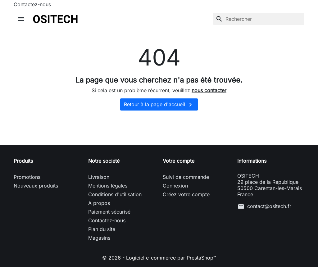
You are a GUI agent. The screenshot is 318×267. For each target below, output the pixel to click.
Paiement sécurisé (109, 212)
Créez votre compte (186, 194)
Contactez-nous (32, 4)
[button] (22, 19)
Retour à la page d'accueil (159, 104)
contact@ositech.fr (269, 206)
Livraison (98, 177)
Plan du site (101, 229)
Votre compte (178, 161)
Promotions (27, 177)
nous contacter (209, 90)
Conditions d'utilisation (115, 194)
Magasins (99, 238)
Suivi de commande (186, 177)
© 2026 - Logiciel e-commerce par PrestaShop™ (159, 258)
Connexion (175, 186)
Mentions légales (107, 186)
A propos (99, 203)
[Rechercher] (258, 19)
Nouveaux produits (36, 186)
